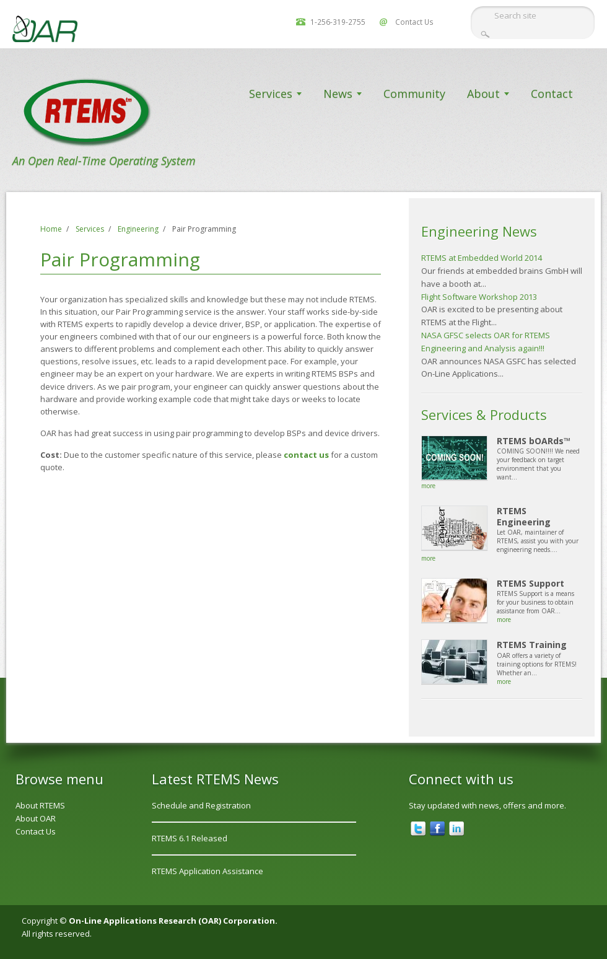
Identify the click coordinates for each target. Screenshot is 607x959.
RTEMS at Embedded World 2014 (481, 257)
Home (51, 229)
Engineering (138, 229)
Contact (552, 93)
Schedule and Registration (201, 805)
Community (414, 93)
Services (270, 93)
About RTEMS (40, 805)
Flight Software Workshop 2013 (479, 296)
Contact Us (414, 22)
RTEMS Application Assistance (207, 871)
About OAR (35, 818)
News (337, 93)
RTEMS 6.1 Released (189, 838)
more (428, 485)
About (483, 93)
